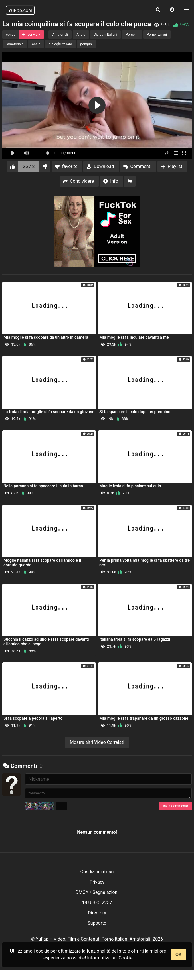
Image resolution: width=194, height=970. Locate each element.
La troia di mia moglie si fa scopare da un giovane (48, 411)
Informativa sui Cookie (110, 958)
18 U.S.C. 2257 (97, 902)
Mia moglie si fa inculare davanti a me (134, 337)
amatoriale (15, 44)
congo (10, 34)
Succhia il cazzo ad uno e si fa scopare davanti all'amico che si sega (46, 641)
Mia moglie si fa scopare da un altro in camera (45, 337)
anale (36, 44)
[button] (172, 10)
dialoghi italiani (60, 44)
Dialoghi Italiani (105, 34)
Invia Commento (175, 806)
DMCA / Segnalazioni (97, 892)
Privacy (97, 882)
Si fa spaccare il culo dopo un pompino (134, 411)
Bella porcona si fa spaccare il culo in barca (43, 486)
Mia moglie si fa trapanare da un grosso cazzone (143, 718)
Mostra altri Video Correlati (97, 742)
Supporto (97, 923)
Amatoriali (60, 34)
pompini (86, 44)
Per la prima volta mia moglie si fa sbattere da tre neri (144, 562)
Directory (97, 913)
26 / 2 (29, 166)
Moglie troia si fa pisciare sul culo (130, 486)
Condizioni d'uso (97, 871)
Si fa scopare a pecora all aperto (32, 718)
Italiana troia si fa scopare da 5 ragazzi (134, 639)
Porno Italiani (157, 34)
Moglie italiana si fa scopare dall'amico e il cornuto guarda (42, 562)
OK (178, 954)
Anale (80, 34)
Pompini (132, 34)
